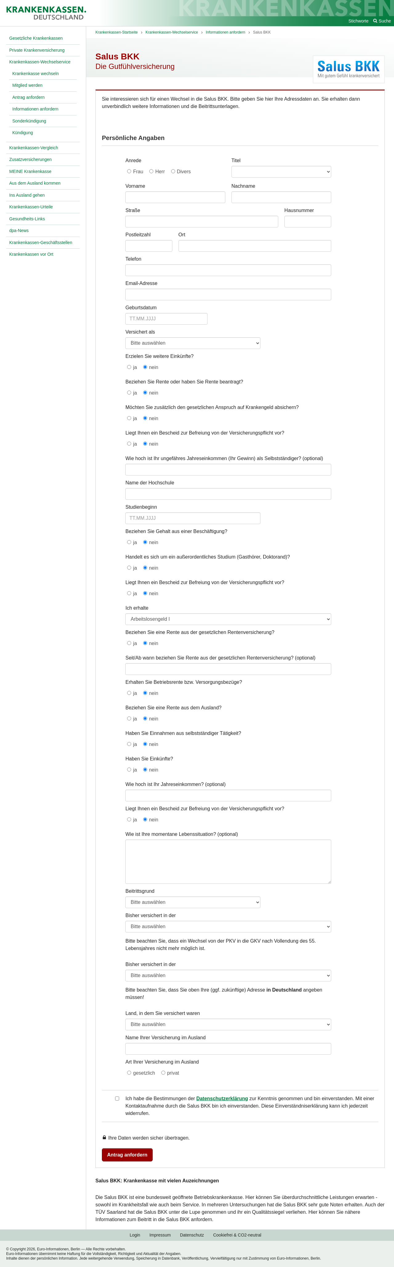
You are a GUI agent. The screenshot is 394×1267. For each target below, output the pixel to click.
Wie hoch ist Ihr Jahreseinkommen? (164, 784)
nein (153, 367)
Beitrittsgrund (139, 891)
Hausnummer (299, 210)
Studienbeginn (141, 507)
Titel (236, 160)
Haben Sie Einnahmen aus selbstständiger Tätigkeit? (183, 733)
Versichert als (140, 332)
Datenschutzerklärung (222, 1098)
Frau (138, 171)
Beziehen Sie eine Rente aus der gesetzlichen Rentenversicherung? (199, 632)
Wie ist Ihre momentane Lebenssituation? (170, 834)
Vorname (135, 186)
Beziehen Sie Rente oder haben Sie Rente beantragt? (184, 381)
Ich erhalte (136, 608)
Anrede (133, 160)
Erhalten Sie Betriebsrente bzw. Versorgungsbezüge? (183, 682)
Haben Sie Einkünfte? (149, 758)
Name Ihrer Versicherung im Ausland (165, 1037)
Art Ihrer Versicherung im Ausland (162, 1062)
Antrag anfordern (127, 1154)
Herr (160, 171)
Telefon (133, 259)
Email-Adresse (141, 283)
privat (173, 1073)
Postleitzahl (138, 234)
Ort (182, 234)
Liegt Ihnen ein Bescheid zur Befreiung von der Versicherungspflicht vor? (204, 432)
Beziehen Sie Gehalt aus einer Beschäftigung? (176, 531)
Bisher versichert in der (150, 915)
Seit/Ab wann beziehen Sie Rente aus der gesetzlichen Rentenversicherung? (209, 657)
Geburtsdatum (140, 307)
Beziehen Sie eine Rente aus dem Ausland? (173, 707)
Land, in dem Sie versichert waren (162, 1013)
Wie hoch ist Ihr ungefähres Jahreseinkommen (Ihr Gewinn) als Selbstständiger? (213, 458)
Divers (184, 171)
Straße (132, 210)
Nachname (243, 186)
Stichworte (358, 20)
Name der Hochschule (149, 482)
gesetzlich (144, 1073)
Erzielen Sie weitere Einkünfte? (159, 356)
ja (135, 367)
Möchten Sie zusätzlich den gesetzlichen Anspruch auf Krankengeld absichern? (212, 407)
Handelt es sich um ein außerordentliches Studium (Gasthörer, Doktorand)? (207, 556)
